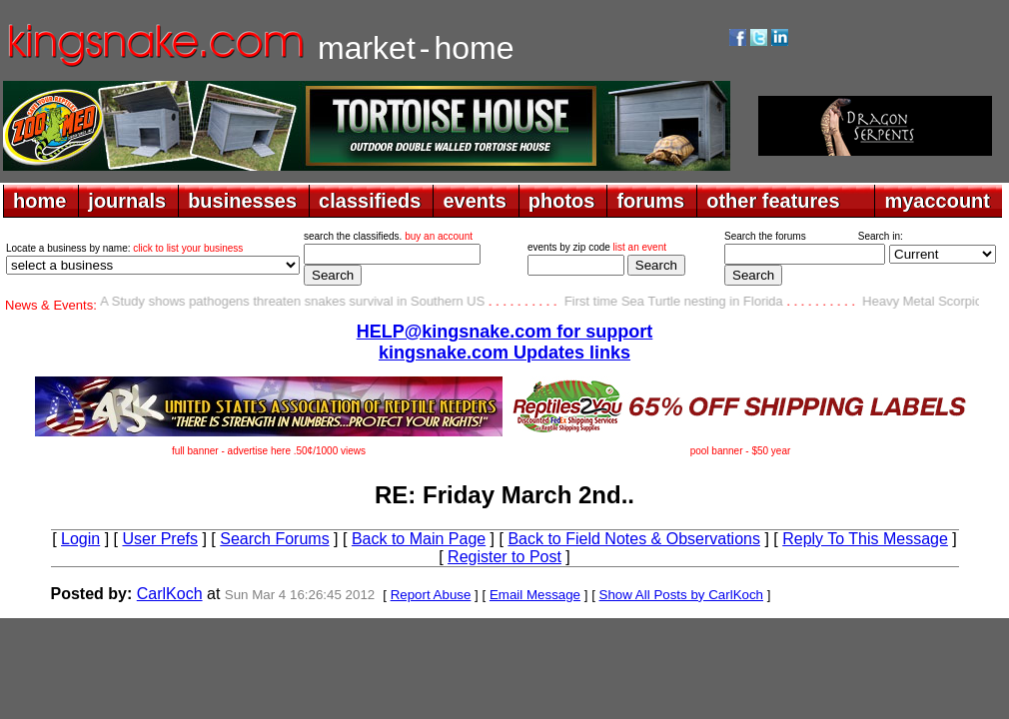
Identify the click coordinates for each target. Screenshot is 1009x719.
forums (650, 201)
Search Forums (274, 538)
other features (772, 201)
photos (561, 201)
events (474, 201)
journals (127, 201)
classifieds (370, 201)
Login (80, 538)
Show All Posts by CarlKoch (681, 594)
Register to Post (504, 556)
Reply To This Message (865, 538)
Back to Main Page (419, 538)
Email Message (535, 594)
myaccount (937, 201)
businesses (242, 201)
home (39, 201)
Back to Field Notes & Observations (633, 538)
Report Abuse (431, 594)
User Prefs (160, 538)
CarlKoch (170, 593)
